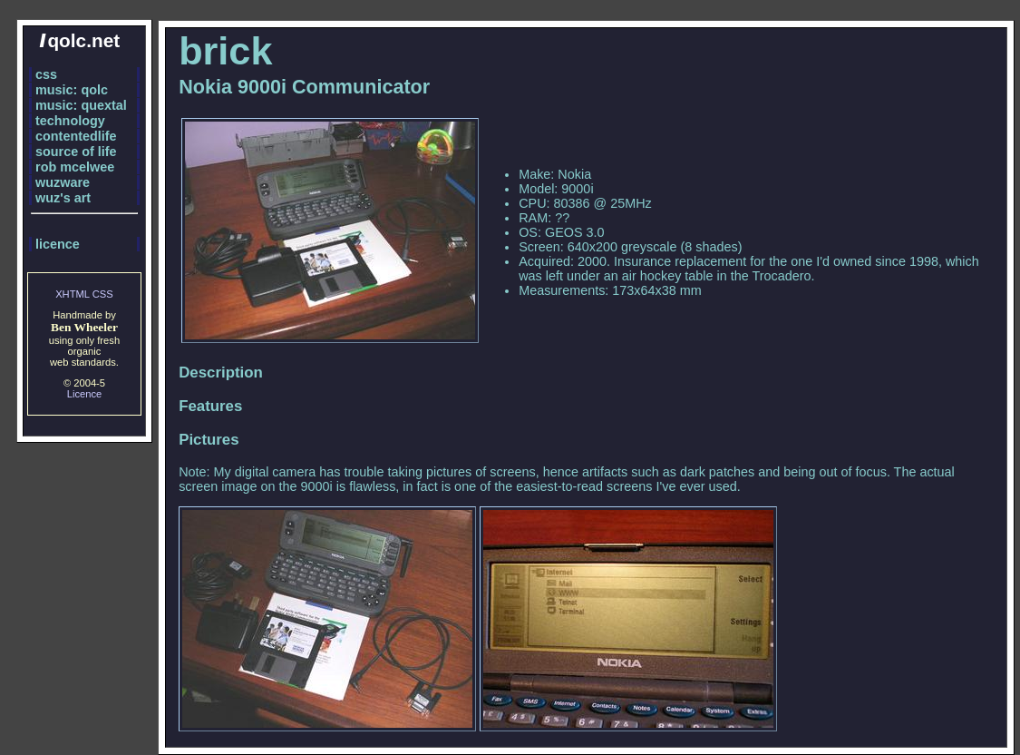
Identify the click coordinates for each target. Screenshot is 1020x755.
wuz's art (63, 198)
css (46, 74)
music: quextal (81, 105)
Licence (84, 393)
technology (70, 120)
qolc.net (79, 40)
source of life (76, 151)
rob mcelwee (74, 167)
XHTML (72, 294)
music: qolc (71, 90)
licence (57, 244)
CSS (102, 294)
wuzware (62, 182)
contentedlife (76, 136)
